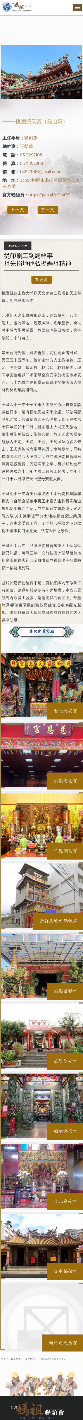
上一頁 (17, 210)
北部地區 (30, 1359)
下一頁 (48, 210)
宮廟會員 (15, 1359)
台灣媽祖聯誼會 (17, 6)
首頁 (3, 1359)
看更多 (41, 279)
